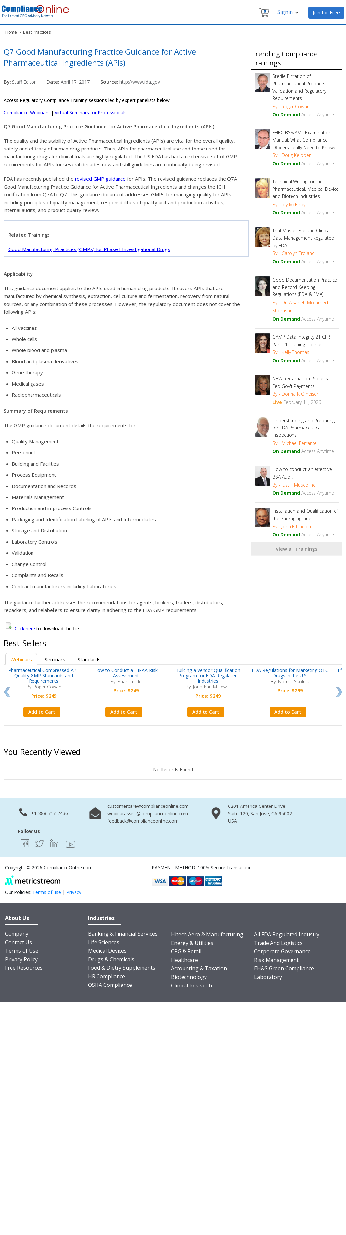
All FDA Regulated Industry (286, 934)
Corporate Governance (282, 951)
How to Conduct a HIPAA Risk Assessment (126, 673)
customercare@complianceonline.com (148, 806)
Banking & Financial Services (123, 933)
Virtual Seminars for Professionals (91, 113)
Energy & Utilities (192, 942)
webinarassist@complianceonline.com (147, 813)
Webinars (21, 659)
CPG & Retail (186, 951)
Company (16, 933)
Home (11, 32)
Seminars (55, 659)
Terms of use (46, 892)
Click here (25, 629)
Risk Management (276, 960)
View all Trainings (297, 549)
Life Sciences (103, 942)
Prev (7, 692)
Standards (89, 659)
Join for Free (326, 12)
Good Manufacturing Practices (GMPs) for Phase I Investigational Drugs (89, 249)
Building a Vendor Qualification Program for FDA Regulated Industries (207, 675)
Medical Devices (107, 950)
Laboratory (268, 977)
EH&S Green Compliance (284, 968)
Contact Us (18, 942)
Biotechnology (189, 977)
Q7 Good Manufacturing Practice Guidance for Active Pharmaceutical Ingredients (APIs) (100, 57)
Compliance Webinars (27, 113)
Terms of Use (21, 950)
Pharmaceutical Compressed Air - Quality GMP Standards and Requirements (43, 675)
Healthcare (184, 960)
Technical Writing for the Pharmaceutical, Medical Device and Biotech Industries (305, 188)
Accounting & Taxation (199, 968)
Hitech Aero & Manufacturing (207, 934)
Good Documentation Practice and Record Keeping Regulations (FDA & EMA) (304, 287)
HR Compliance (106, 976)
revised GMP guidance (100, 178)
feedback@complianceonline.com (143, 821)
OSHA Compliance (110, 984)
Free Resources (24, 967)
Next (339, 692)
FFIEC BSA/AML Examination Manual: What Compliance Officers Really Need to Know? (303, 139)
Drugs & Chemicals (111, 959)
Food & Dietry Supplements (121, 967)
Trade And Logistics (278, 942)
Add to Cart (41, 712)
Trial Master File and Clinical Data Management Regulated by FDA (303, 238)
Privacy (73, 892)
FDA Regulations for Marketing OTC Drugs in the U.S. (290, 673)
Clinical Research (191, 985)
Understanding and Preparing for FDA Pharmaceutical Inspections (303, 427)
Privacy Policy (21, 959)
